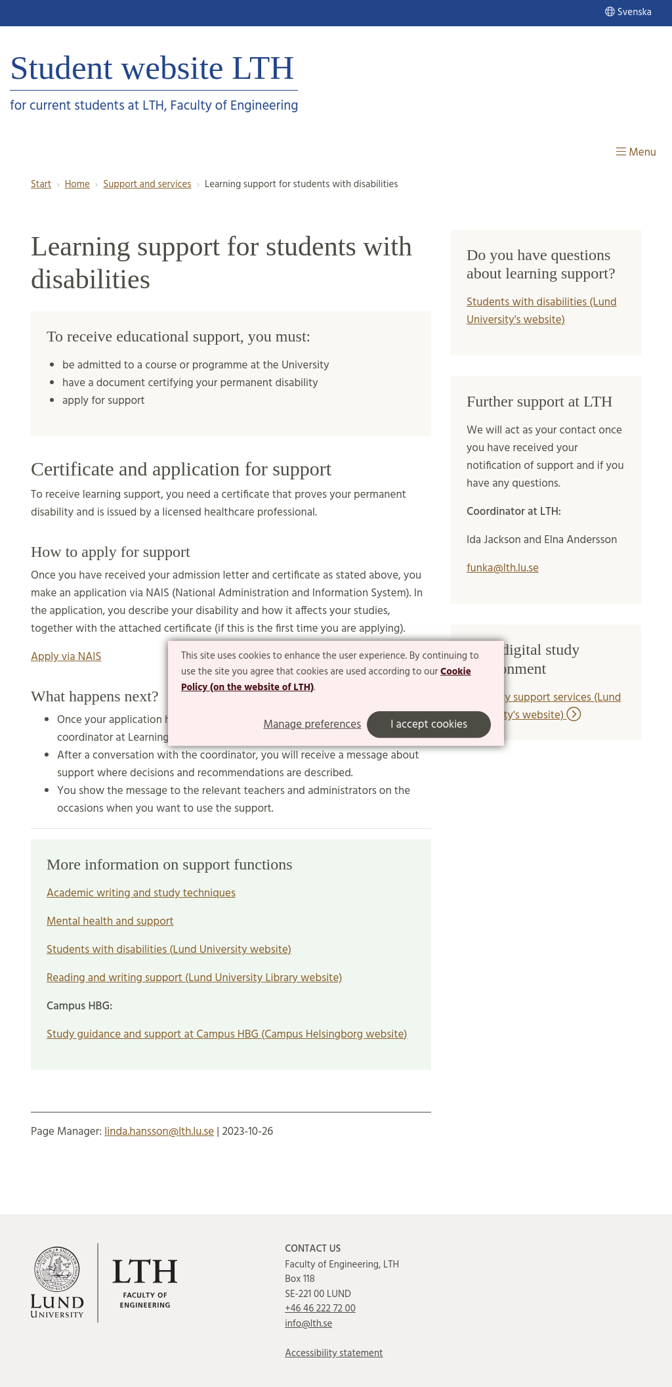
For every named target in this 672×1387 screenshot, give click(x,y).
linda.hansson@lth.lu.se (159, 1132)
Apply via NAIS (66, 657)
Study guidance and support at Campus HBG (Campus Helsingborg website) (227, 1035)
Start (41, 184)
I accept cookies (428, 725)
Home (77, 184)
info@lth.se (308, 1324)
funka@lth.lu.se (503, 568)
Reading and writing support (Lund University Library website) (195, 978)
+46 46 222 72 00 (320, 1309)
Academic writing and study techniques (141, 893)
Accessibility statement (334, 1353)
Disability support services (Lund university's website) (544, 706)
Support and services (147, 184)
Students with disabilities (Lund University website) (169, 950)
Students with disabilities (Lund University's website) (542, 311)
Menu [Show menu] (636, 153)
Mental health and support (110, 922)
